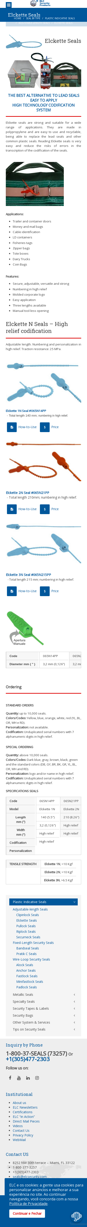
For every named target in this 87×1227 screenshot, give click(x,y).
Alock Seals (24, 965)
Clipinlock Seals (27, 915)
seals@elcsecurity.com (30, 1176)
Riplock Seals (26, 931)
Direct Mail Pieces (26, 1121)
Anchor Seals (26, 970)
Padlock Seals (26, 987)
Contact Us (21, 1130)
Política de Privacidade (28, 1203)
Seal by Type (33, 18)
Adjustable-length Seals (34, 23)
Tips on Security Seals (29, 1029)
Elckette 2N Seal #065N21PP (27, 492)
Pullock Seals (26, 926)
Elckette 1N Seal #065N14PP (26, 411)
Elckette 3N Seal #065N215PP (28, 574)
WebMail (19, 1140)
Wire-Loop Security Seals (31, 959)
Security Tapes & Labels (31, 1008)
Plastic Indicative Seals (60, 18)
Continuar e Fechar (27, 1213)
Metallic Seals (23, 994)
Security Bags (23, 1015)
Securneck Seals (28, 937)
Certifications (22, 1112)
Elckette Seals (26, 920)
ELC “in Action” (24, 1116)
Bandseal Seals (27, 948)
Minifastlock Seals (29, 981)
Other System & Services (31, 1022)
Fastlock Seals (27, 976)
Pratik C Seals (26, 954)
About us (19, 1103)
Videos (18, 1126)
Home (17, 18)
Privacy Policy (23, 1135)
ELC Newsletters (25, 1107)
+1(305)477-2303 (28, 1059)
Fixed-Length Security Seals (33, 942)
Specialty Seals (24, 1001)
